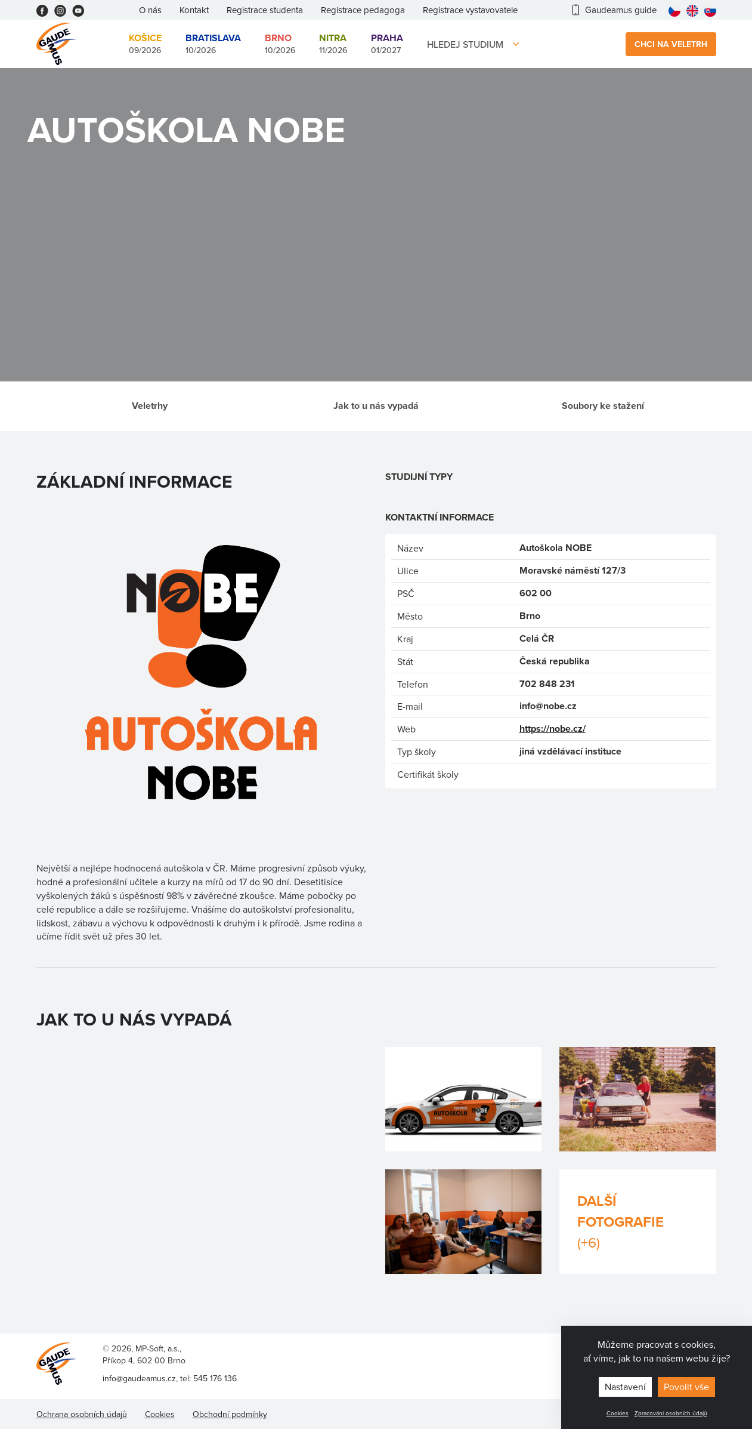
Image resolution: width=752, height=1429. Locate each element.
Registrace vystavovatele (470, 10)
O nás (150, 10)
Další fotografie (637, 1221)
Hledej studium (465, 44)
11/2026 (333, 43)
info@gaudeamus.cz (139, 1378)
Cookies (617, 1413)
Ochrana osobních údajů (81, 1414)
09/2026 (145, 43)
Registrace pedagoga (363, 10)
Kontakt (194, 10)
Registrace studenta (265, 10)
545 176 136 (215, 1378)
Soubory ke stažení (603, 405)
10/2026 (213, 43)
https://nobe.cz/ (552, 728)
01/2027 (387, 43)
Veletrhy (150, 405)
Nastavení (625, 1386)
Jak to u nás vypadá (376, 405)
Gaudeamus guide (614, 10)
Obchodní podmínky (230, 1414)
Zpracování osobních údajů (671, 1413)
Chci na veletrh (671, 44)
